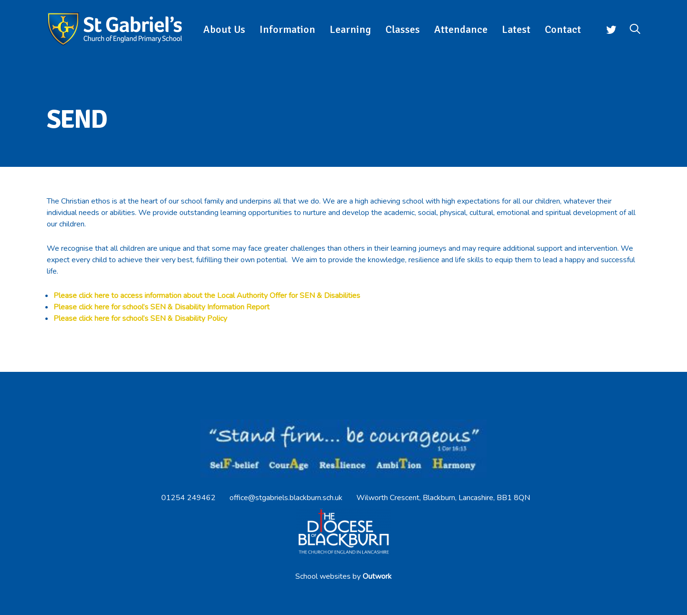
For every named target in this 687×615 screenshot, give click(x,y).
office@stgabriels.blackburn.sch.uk (286, 497)
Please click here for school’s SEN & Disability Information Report (161, 307)
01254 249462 (188, 497)
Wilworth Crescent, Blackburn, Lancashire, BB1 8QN (443, 497)
